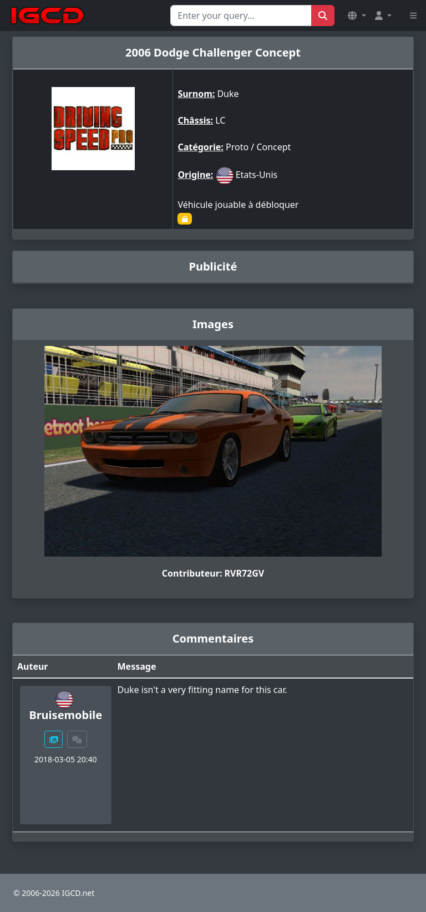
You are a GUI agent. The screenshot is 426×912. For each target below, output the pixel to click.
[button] (356, 15)
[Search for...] (241, 15)
